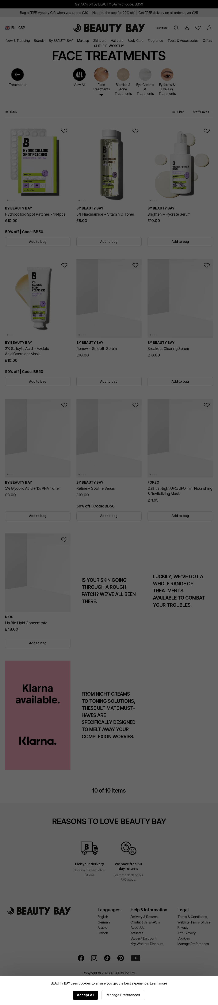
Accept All (85, 995)
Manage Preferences (123, 995)
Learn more (158, 983)
